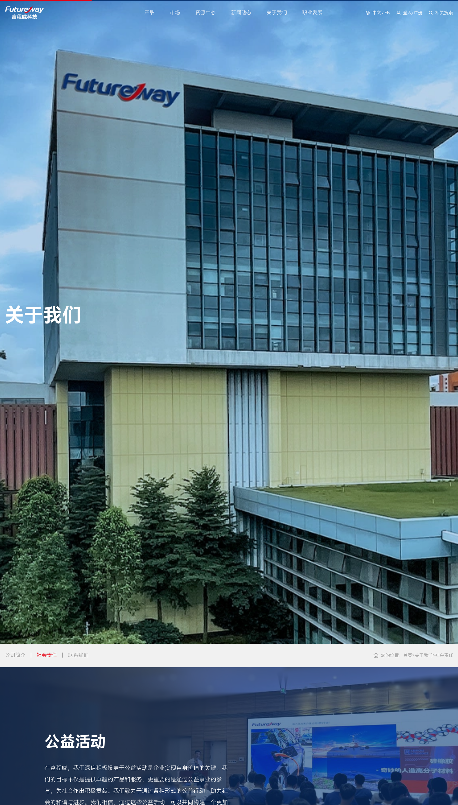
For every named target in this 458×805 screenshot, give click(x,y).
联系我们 (78, 655)
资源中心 (205, 13)
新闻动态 (241, 13)
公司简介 (15, 655)
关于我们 (277, 13)
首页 (405, 655)
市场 (175, 13)
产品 (149, 13)
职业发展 (312, 13)
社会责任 (47, 655)
